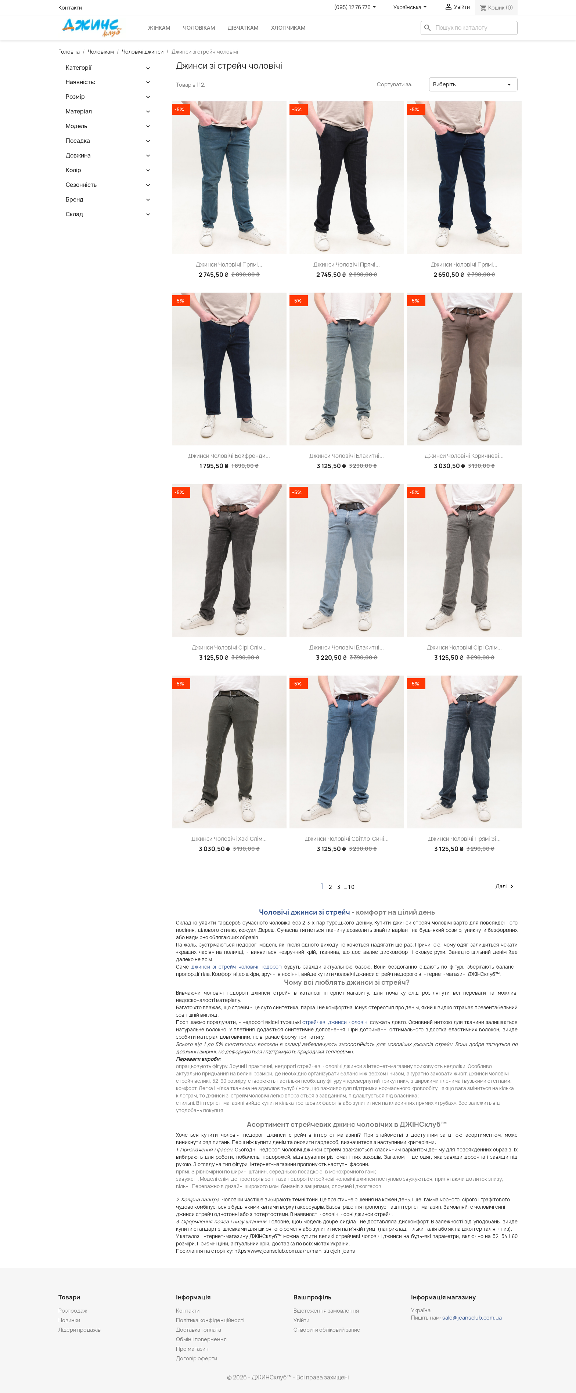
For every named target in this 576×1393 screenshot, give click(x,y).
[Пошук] (469, 28)
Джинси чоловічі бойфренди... (229, 456)
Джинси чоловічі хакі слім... (229, 839)
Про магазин (192, 1348)
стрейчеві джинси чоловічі (335, 1022)
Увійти (301, 1320)
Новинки (69, 1320)
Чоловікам (199, 27)
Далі (505, 886)
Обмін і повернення (201, 1339)
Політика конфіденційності (210, 1320)
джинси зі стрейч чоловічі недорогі (236, 966)
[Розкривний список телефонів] (356, 7)
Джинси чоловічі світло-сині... (347, 839)
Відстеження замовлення (326, 1310)
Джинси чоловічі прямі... (229, 264)
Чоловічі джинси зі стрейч (304, 912)
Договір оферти (196, 1358)
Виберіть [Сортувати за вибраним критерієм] (473, 84)
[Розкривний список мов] (411, 7)
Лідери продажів (79, 1329)
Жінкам (159, 27)
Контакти (70, 7)
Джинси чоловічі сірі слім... (229, 647)
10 (351, 886)
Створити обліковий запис (327, 1329)
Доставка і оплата (198, 1329)
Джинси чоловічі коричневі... (464, 456)
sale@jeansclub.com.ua (472, 1317)
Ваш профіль (312, 1297)
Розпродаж (72, 1310)
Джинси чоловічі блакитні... (346, 456)
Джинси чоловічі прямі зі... (464, 839)
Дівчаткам (243, 27)
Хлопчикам (288, 27)
